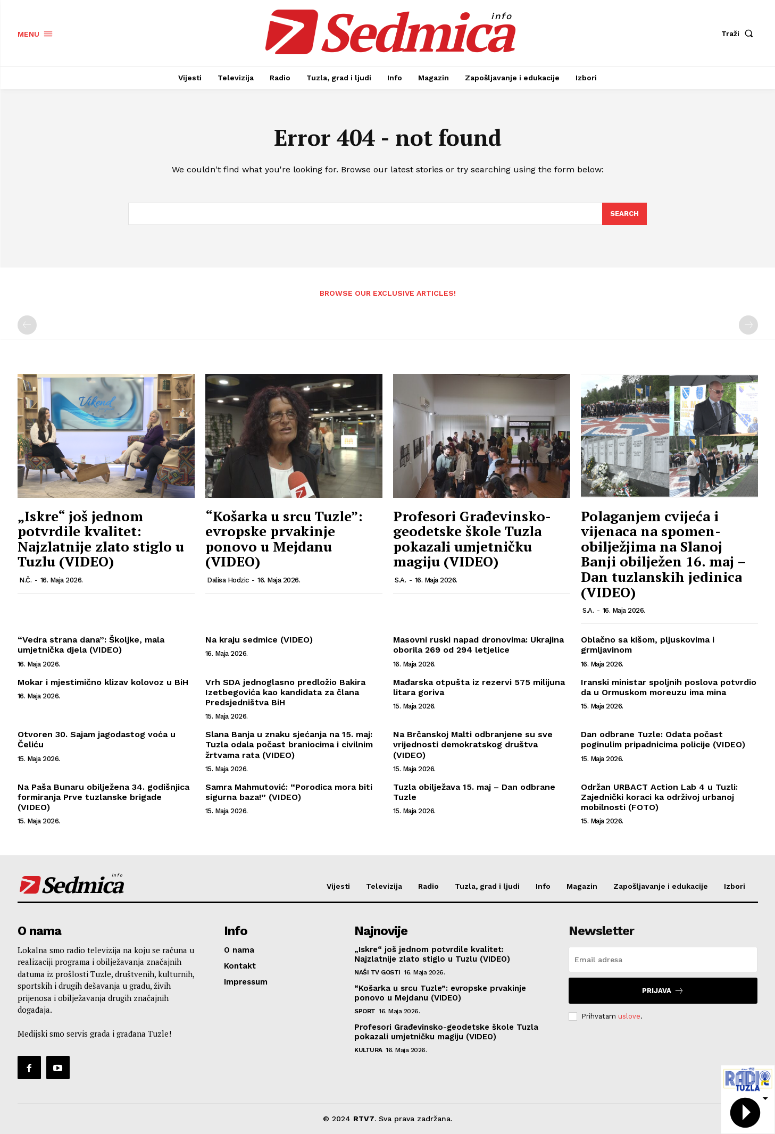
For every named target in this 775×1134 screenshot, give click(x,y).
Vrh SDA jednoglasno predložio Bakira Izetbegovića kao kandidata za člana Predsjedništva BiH (285, 692)
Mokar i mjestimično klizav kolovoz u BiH (103, 682)
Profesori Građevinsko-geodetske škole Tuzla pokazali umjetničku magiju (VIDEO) (472, 539)
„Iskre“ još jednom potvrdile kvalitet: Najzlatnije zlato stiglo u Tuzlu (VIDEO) (101, 539)
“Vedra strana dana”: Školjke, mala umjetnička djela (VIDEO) (91, 645)
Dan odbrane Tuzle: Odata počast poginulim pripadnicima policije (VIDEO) (663, 739)
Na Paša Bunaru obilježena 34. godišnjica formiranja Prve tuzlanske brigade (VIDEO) (103, 797)
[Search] (624, 214)
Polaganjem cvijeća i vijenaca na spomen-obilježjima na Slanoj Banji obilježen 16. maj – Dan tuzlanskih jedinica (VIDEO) (663, 554)
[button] (739, 33)
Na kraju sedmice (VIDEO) (259, 640)
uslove (629, 1016)
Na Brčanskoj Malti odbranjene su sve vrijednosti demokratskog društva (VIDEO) (473, 744)
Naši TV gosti (377, 972)
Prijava (663, 991)
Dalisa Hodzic (228, 580)
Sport (365, 1011)
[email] (663, 959)
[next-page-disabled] (748, 325)
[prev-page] (27, 325)
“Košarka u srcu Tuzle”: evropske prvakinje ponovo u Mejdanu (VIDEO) (284, 539)
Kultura (368, 1050)
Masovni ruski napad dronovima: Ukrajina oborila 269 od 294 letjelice (478, 645)
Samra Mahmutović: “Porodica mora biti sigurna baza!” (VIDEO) (288, 792)
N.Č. (25, 580)
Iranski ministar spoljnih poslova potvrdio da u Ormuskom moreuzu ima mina (668, 687)
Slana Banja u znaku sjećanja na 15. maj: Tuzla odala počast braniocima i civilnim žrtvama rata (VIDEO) (289, 744)
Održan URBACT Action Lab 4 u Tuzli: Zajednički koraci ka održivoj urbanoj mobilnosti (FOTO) (659, 797)
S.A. (400, 580)
